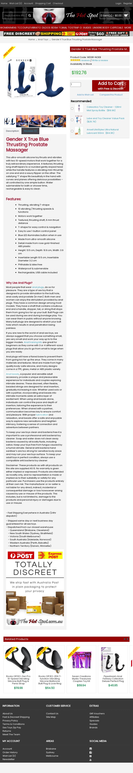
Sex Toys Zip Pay (12, 727)
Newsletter (9, 759)
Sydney (50, 752)
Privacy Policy (10, 720)
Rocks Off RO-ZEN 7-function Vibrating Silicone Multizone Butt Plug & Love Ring (49, 680)
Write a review (100, 60)
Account (7, 748)
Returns (7, 731)
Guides (93, 724)
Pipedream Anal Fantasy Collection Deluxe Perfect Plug (113, 679)
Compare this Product (111, 94)
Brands (93, 727)
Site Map (51, 717)
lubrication (42, 414)
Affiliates (94, 717)
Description (12, 131)
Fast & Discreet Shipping (16, 717)
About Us (8, 713)
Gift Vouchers (97, 713)
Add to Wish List (85, 94)
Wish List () (9, 755)
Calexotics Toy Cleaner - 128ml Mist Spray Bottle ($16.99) (104, 108)
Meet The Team (11, 734)
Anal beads (12, 374)
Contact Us (52, 713)
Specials (94, 720)
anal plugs (38, 287)
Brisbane (51, 748)
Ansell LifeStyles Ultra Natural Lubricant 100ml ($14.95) (103, 131)
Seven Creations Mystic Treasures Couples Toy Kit (81, 679)
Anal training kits (33, 342)
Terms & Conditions (14, 724)
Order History (10, 752)
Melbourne (52, 755)
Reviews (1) (30, 131)
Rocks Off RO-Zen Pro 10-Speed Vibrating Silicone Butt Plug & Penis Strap (18, 680)
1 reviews (85, 60)
